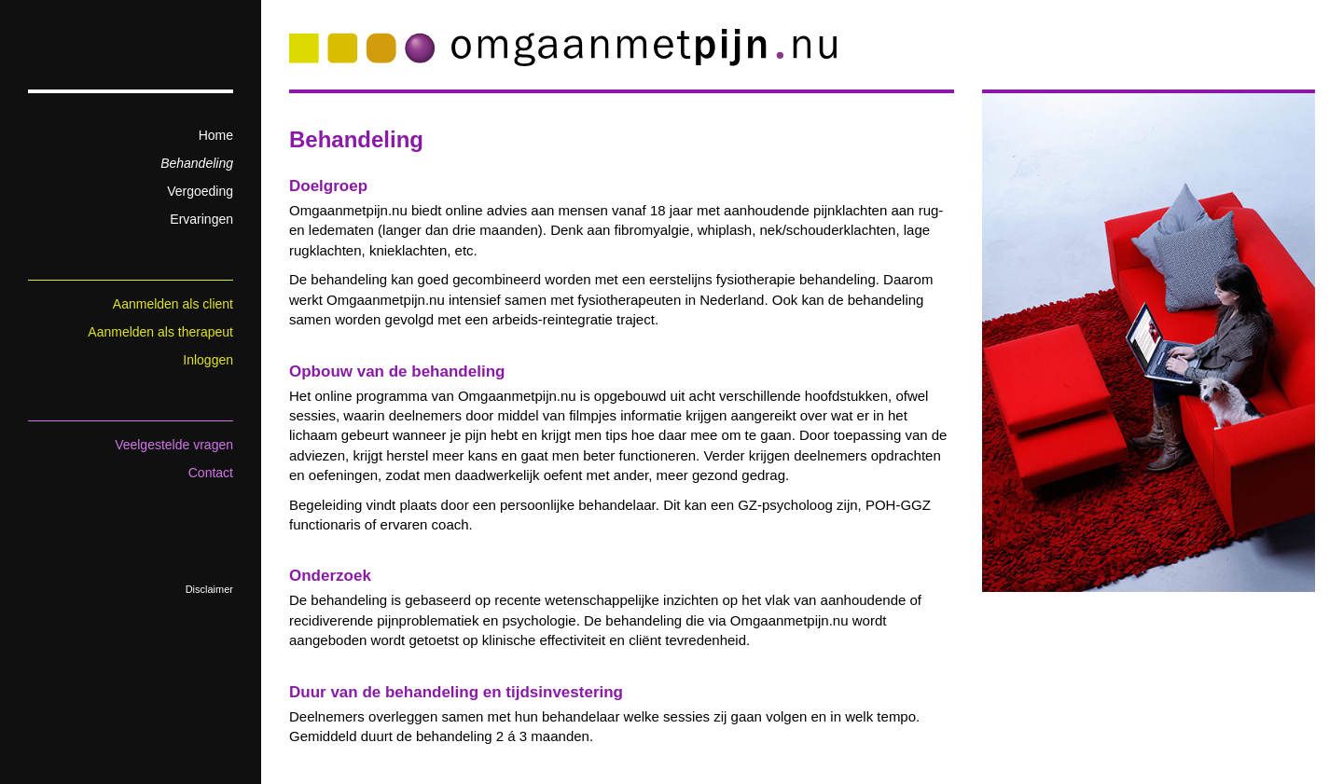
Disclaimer (209, 589)
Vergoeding (200, 191)
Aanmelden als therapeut (160, 331)
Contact (210, 472)
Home (216, 135)
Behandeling (196, 163)
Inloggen (208, 359)
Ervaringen (201, 219)
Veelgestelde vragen (174, 444)
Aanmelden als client (173, 303)
